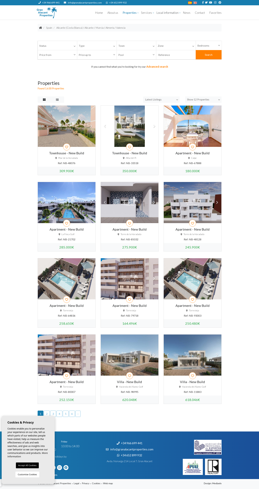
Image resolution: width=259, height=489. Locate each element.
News (186, 12)
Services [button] (146, 12)
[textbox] (58, 46)
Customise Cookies (27, 474)
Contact (200, 12)
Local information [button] (167, 12)
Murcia (100, 27)
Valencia (120, 27)
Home (99, 12)
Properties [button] (130, 12)
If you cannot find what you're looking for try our (129, 66)
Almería (110, 27)
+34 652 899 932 (116, 2)
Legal (76, 483)
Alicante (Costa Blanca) (69, 27)
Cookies (96, 483)
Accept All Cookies (27, 465)
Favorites (215, 12)
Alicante (89, 27)
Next (91, 126)
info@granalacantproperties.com (85, 2)
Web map (108, 483)
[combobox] (57, 45)
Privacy (85, 483)
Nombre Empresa (57, 12)
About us (112, 12)
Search (208, 54)
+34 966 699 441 (49, 2)
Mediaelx (217, 483)
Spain (49, 27)
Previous (42, 126)
